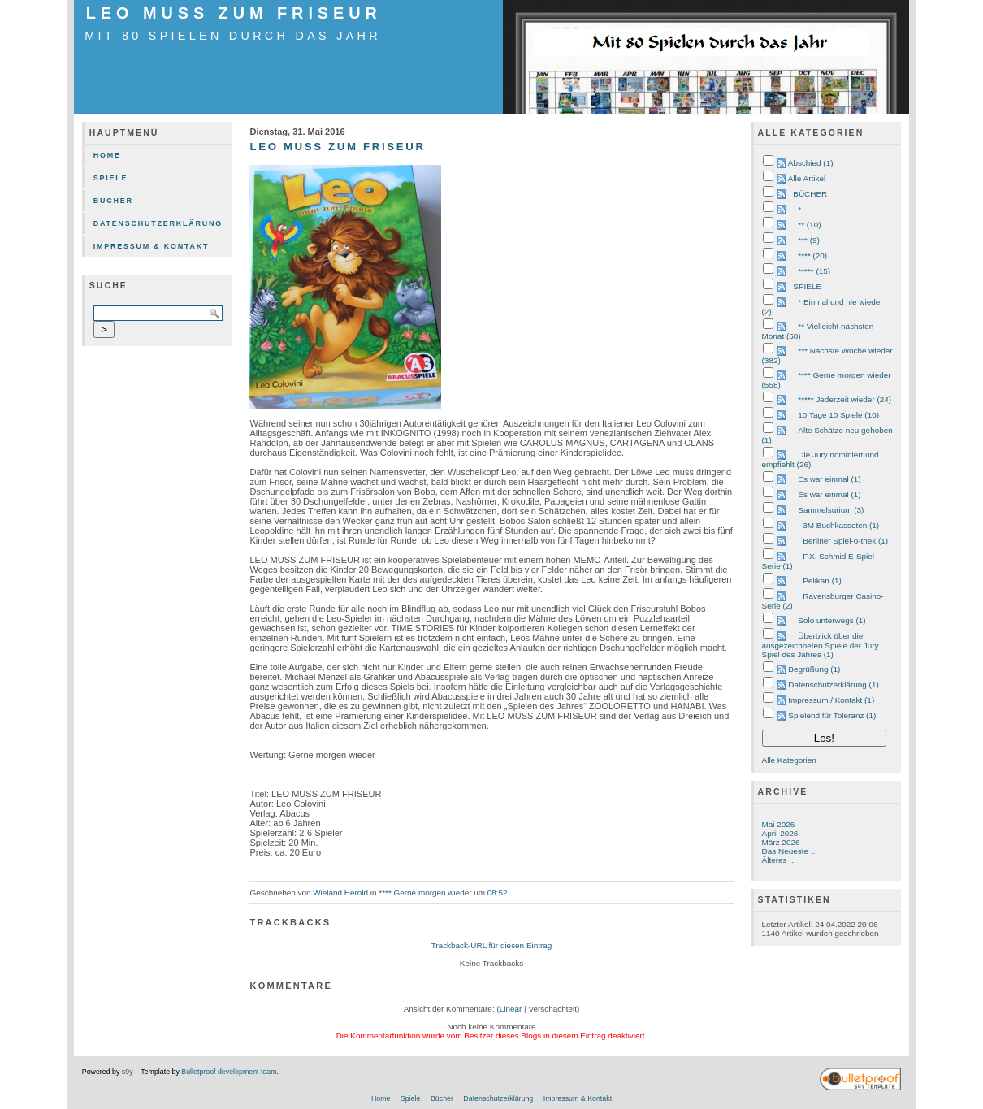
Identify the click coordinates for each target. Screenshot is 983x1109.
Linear (511, 1008)
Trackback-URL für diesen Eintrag (491, 945)
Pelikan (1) (822, 580)
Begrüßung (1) (814, 669)
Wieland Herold (340, 892)
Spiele (110, 178)
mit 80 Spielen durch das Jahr (232, 35)
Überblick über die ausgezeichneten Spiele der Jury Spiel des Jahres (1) (820, 645)
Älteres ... (779, 860)
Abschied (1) (811, 162)
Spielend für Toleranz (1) (832, 715)
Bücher (113, 201)
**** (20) (812, 255)
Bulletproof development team (228, 1072)
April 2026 (780, 833)
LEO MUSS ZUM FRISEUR (234, 13)
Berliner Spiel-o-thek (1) (845, 540)
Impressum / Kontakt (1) (831, 699)
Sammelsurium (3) (831, 509)
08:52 (497, 892)
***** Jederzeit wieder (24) (844, 399)
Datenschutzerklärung (158, 223)
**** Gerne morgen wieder (425, 892)
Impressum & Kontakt (151, 246)
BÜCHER (810, 193)
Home (107, 155)
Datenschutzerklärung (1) (833, 684)
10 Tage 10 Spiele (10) (838, 414)
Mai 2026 (778, 824)
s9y (127, 1072)
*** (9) (808, 240)
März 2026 (781, 842)
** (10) (809, 224)
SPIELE (807, 286)
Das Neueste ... (789, 851)
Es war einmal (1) (829, 478)
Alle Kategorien (789, 760)
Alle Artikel (806, 178)
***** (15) (814, 270)
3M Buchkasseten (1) (841, 525)
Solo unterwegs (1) (831, 620)
